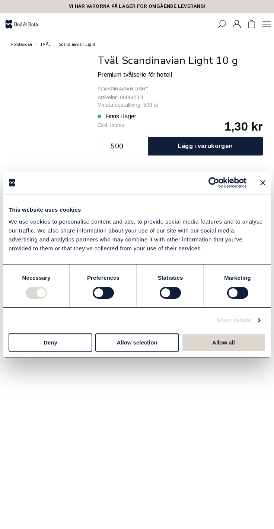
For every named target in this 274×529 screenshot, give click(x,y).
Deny (50, 342)
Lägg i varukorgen (205, 146)
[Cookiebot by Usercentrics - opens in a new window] (213, 182)
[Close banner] (262, 182)
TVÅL (45, 44)
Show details (234, 320)
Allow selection (137, 342)
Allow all (223, 342)
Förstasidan (21, 44)
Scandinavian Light (77, 44)
